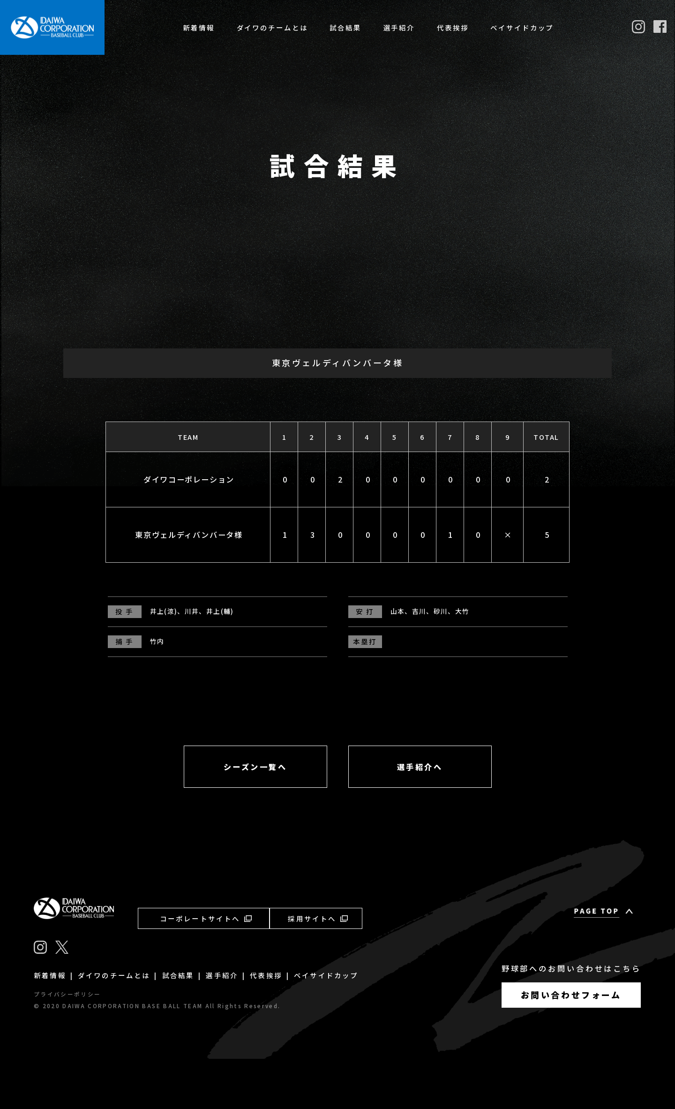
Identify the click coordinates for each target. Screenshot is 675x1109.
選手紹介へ (420, 816)
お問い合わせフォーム (571, 1044)
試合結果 (345, 27)
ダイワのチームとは (272, 27)
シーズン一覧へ (255, 816)
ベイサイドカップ (522, 27)
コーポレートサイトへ (206, 968)
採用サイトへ (317, 968)
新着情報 (199, 27)
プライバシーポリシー (67, 1044)
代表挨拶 (453, 27)
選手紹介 (399, 27)
